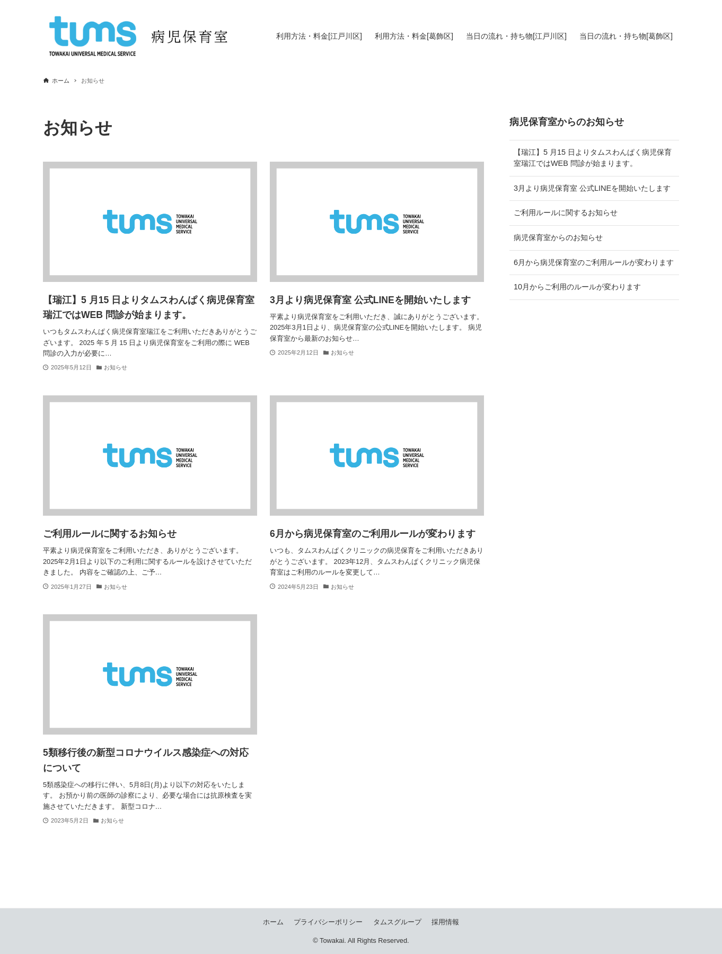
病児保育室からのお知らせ (558, 237)
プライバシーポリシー (328, 922)
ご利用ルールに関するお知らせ (566, 212)
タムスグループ (397, 922)
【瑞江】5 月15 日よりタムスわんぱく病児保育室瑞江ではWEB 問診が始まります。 (593, 158)
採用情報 (445, 922)
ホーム (273, 922)
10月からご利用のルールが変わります (577, 286)
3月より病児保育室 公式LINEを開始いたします (592, 188)
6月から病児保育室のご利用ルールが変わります (594, 262)
